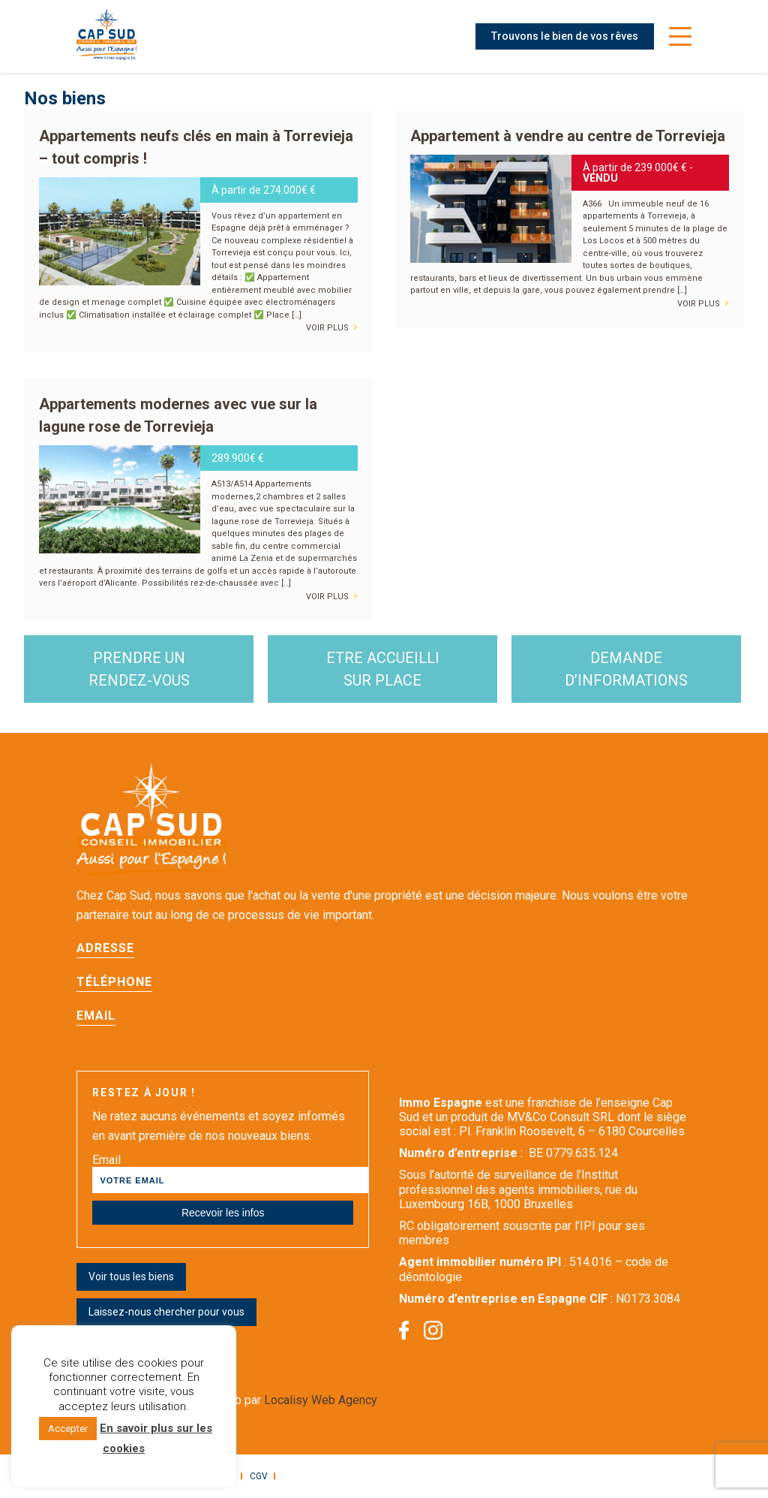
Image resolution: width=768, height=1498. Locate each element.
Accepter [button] (68, 1428)
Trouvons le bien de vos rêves (564, 36)
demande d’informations (626, 669)
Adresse (105, 948)
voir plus (332, 325)
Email (96, 1015)
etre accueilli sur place (383, 669)
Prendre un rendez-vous (139, 669)
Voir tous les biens (131, 1276)
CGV (259, 1476)
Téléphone (114, 982)
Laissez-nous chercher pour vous (166, 1312)
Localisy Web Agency (320, 1400)
